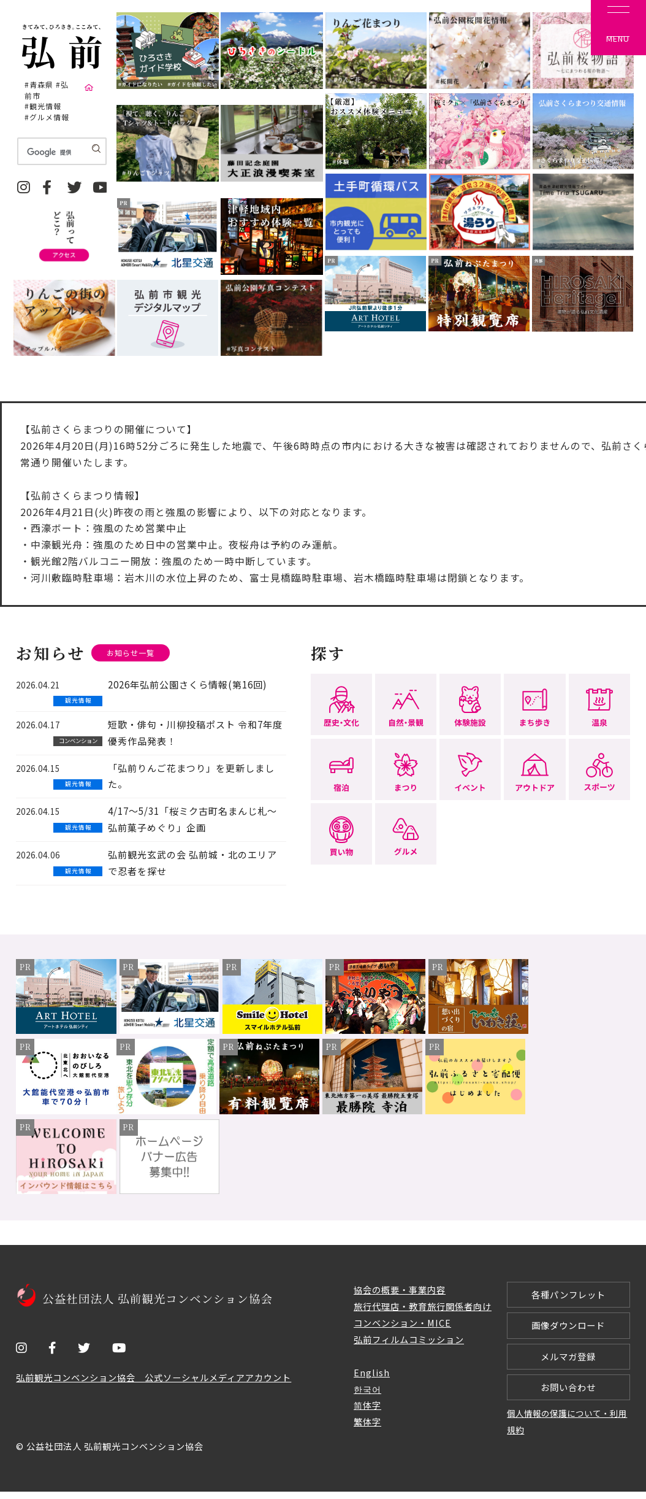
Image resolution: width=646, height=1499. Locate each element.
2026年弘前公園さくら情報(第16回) (187, 685)
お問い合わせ (568, 1393)
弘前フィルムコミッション (409, 1339)
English (372, 1372)
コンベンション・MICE (402, 1323)
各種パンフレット (568, 1295)
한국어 (367, 1389)
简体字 (367, 1406)
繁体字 (367, 1422)
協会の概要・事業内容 (400, 1290)
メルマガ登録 (568, 1360)
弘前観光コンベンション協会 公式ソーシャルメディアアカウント (153, 1377)
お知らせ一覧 (132, 653)
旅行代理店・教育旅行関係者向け (423, 1306)
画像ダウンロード (568, 1328)
